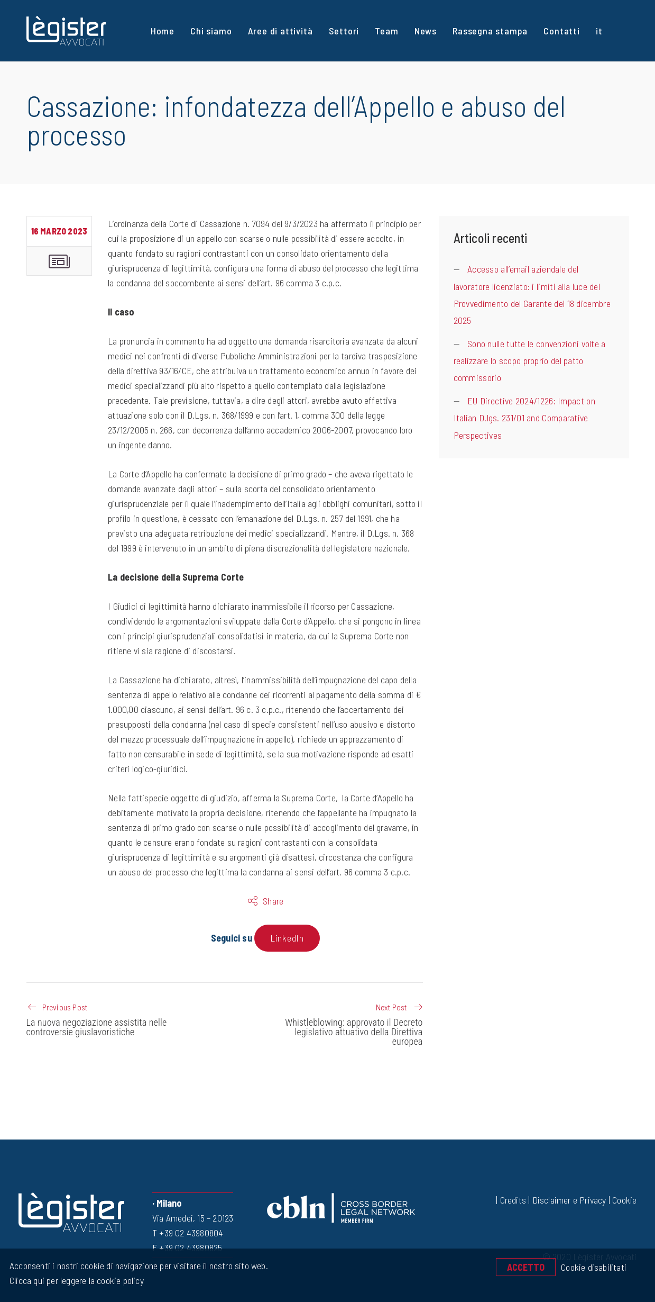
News (425, 31)
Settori (344, 31)
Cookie (624, 1200)
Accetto (526, 1267)
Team (386, 31)
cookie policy (119, 1280)
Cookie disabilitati (593, 1267)
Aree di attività (280, 31)
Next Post (391, 1007)
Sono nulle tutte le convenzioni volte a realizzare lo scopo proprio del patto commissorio (530, 361)
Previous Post (65, 1007)
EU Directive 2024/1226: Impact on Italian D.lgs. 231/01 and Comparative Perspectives (524, 418)
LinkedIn (287, 938)
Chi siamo (211, 31)
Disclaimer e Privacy (569, 1200)
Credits (513, 1200)
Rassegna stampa (490, 31)
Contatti (561, 31)
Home (162, 31)
